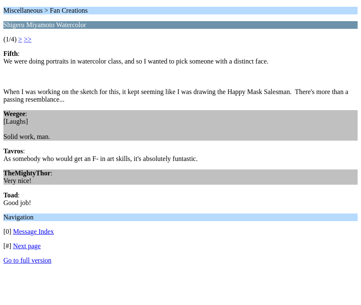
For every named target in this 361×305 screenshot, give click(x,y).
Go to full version (27, 260)
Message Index (33, 231)
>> (27, 39)
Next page (27, 246)
